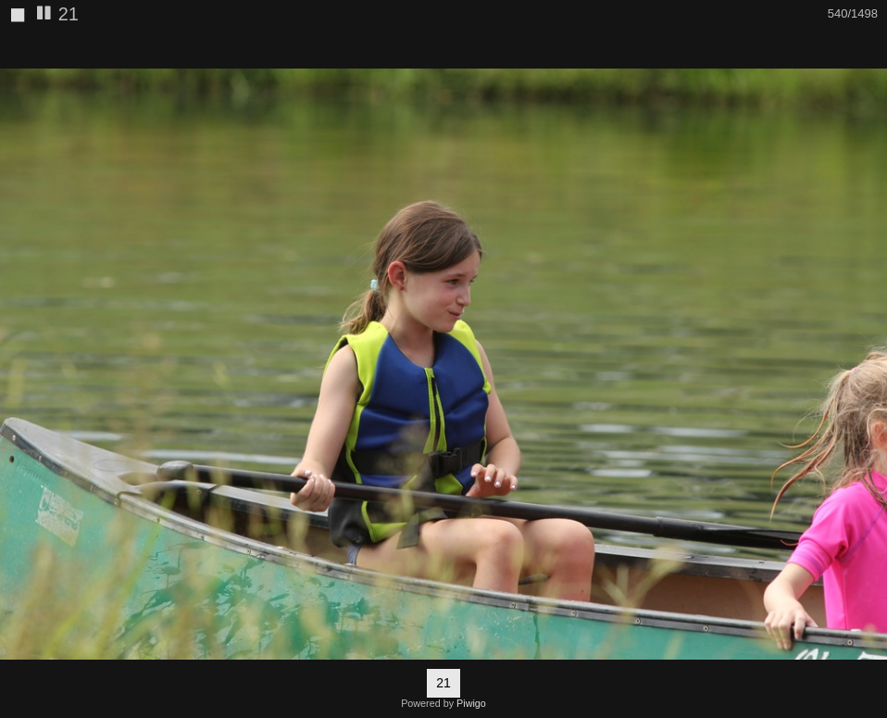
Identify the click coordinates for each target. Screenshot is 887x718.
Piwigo (471, 703)
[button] (870, 47)
